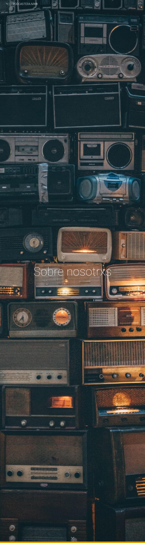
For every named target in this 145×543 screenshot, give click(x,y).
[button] (72, 537)
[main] (72, 271)
